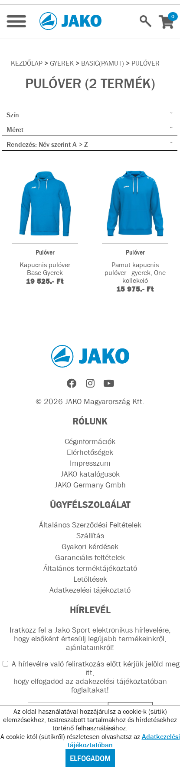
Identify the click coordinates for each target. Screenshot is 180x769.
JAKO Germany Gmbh (90, 485)
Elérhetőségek (90, 452)
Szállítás (90, 535)
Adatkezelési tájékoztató (90, 590)
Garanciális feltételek (90, 557)
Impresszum (90, 463)
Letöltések (90, 579)
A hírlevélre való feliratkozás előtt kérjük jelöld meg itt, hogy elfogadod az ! (91, 677)
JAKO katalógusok (90, 474)
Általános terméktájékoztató (90, 568)
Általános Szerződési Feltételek (90, 524)
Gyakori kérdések (90, 546)
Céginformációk (90, 441)
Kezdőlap (27, 63)
